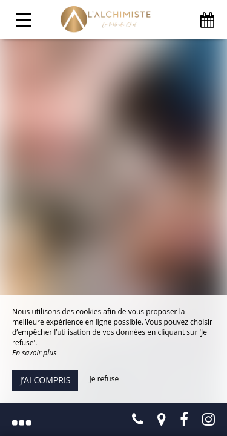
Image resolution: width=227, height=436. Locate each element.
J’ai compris (45, 380)
